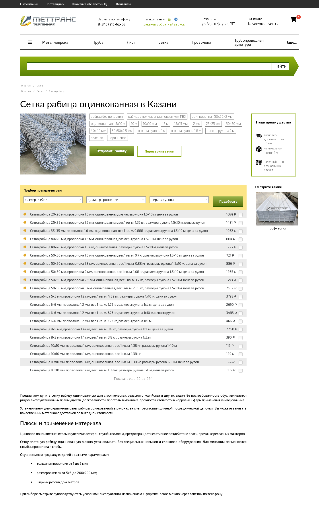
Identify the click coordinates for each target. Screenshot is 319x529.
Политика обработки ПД (90, 4)
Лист (131, 42)
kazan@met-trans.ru (263, 23)
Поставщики (54, 4)
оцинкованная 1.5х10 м (108, 123)
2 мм (196, 123)
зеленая (97, 138)
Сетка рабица (57, 91)
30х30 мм (233, 123)
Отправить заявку (112, 151)
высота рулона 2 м (221, 131)
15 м (165, 123)
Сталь (40, 85)
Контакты (123, 4)
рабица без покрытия (107, 116)
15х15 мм (181, 123)
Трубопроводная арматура (249, 42)
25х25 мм (213, 123)
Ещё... (292, 42)
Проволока (201, 42)
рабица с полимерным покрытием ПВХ (157, 116)
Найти (280, 66)
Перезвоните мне (159, 151)
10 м (134, 123)
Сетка (163, 42)
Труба (98, 42)
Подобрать (228, 201)
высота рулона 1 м (151, 131)
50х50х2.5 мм (122, 131)
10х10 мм (150, 123)
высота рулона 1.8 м (186, 131)
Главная (26, 85)
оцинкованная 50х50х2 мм (212, 116)
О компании (29, 4)
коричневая (117, 138)
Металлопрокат (56, 42)
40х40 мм (98, 131)
